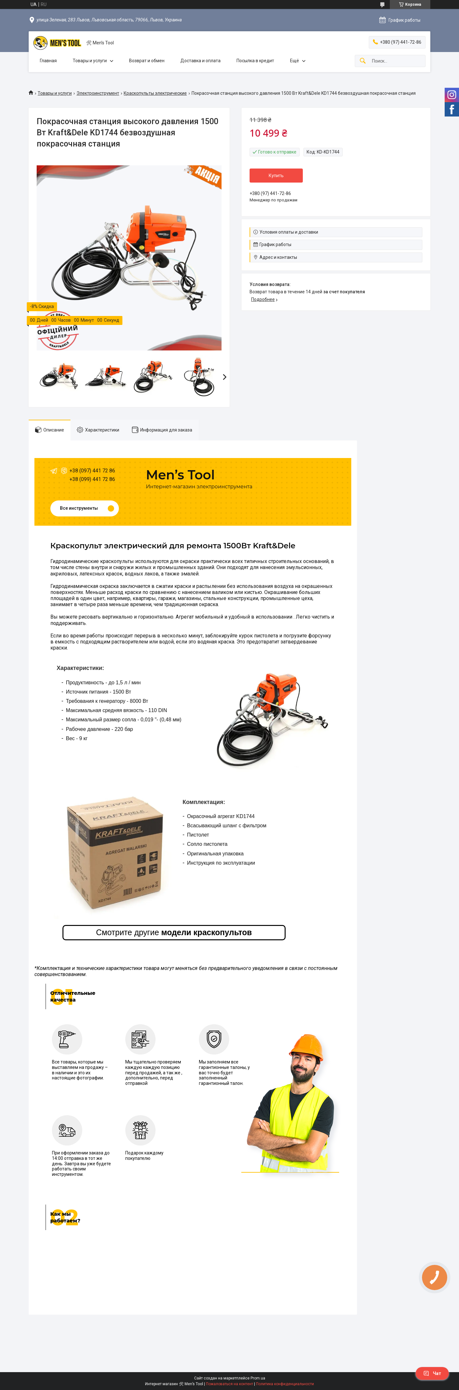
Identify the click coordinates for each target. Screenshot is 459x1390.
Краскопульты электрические (155, 93)
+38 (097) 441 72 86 (92, 471)
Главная (48, 60)
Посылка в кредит (255, 60)
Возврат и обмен (146, 60)
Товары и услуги (90, 60)
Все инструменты (79, 508)
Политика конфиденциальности (285, 1384)
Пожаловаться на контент (229, 1384)
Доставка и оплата (200, 60)
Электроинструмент (97, 93)
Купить (276, 175)
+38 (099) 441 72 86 (92, 479)
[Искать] (362, 61)
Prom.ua (258, 1378)
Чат (432, 1373)
